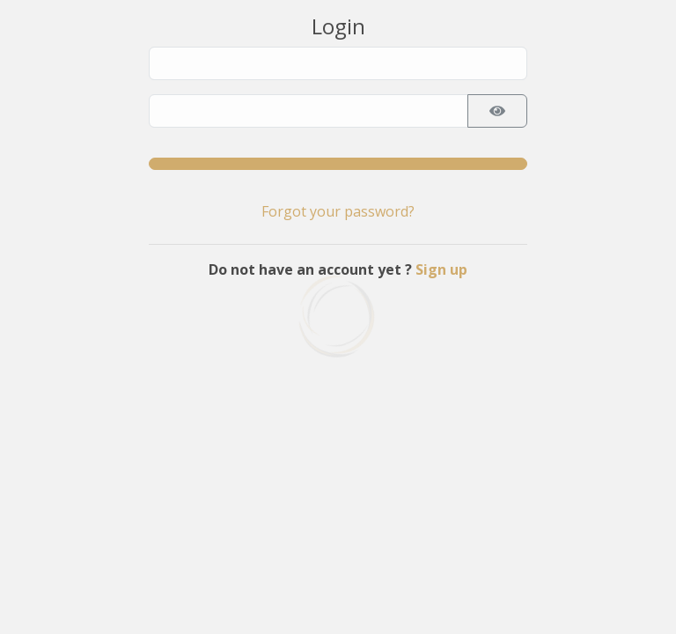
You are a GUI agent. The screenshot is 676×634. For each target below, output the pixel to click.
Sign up (441, 269)
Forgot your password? (338, 211)
